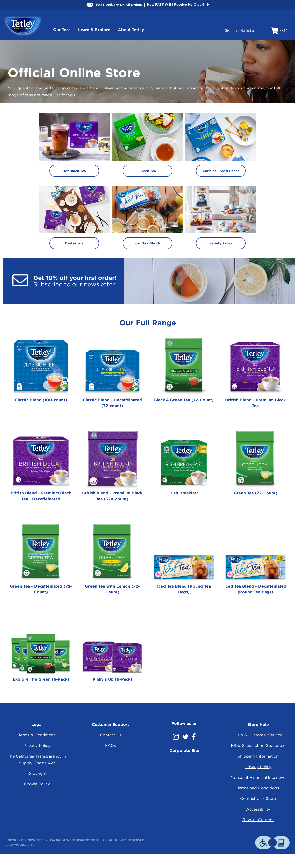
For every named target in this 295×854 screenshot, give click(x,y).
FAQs (110, 745)
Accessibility (258, 809)
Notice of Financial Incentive (258, 777)
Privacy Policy (37, 745)
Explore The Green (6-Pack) (41, 679)
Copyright (37, 773)
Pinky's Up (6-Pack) (112, 679)
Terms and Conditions (258, 788)
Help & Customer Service (258, 735)
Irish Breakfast (183, 493)
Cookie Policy (37, 784)
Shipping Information (258, 756)
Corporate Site (184, 750)
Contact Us (110, 735)
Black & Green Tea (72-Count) (184, 400)
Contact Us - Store (258, 798)
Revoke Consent (258, 819)
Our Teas (61, 29)
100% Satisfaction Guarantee (258, 745)
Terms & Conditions (37, 735)
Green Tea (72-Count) (255, 493)
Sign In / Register (240, 30)
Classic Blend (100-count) (41, 400)
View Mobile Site (19, 845)
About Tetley (131, 29)
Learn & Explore (94, 29)
